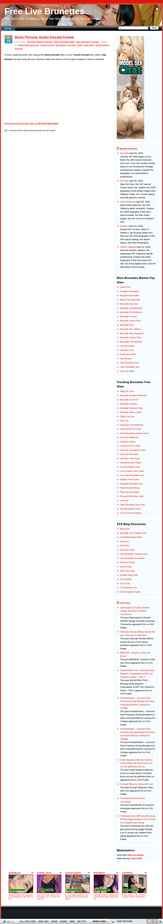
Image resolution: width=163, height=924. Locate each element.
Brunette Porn (127, 325)
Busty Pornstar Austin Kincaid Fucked (44, 37)
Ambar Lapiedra (128, 247)
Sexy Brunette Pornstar (87, 41)
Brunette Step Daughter (132, 333)
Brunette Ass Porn (129, 399)
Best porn (125, 528)
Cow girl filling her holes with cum (136, 784)
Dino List (124, 541)
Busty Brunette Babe (64, 41)
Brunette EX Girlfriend (131, 312)
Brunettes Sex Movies (131, 341)
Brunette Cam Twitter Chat (133, 533)
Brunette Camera (128, 404)
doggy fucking (102, 45)
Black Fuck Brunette (130, 299)
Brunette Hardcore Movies (40, 41)
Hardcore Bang (127, 441)
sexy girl (124, 500)
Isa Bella (124, 153)
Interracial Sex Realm (130, 462)
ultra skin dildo (127, 371)
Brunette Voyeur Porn (130, 337)
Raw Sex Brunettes (129, 492)
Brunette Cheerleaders (131, 308)
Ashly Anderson (128, 201)
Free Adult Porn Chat (130, 429)
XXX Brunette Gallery (130, 513)
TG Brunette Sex (128, 587)
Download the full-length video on (31, 123)
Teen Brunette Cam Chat (132, 504)
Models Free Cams (129, 479)
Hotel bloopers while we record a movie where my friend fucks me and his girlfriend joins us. (136, 763)
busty (79, 45)
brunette (72, 45)
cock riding (89, 45)
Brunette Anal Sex (129, 304)
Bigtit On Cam (127, 391)
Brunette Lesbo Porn (130, 320)
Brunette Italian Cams (131, 412)
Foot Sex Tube (127, 550)
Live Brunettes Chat (130, 467)
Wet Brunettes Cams (130, 509)
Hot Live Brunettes (129, 454)
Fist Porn (124, 545)
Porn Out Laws (127, 570)
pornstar (19, 48)
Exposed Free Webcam (131, 425)
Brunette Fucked (128, 316)
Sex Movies (126, 358)
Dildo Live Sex (127, 416)
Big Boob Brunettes (129, 295)
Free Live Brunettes (44, 11)
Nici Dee (124, 180)
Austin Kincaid (47, 45)
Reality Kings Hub (129, 575)
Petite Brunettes (128, 354)
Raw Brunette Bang (130, 488)
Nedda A (124, 226)
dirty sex (124, 420)
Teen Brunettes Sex (130, 367)
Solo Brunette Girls (129, 362)
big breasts (61, 45)
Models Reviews (128, 148)
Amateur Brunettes (129, 291)
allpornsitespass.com (28, 45)
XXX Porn (125, 603)
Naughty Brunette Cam (131, 483)
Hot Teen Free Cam (130, 458)
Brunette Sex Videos (130, 329)
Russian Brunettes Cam (132, 496)
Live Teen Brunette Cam (132, 475)
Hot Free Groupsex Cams (133, 450)
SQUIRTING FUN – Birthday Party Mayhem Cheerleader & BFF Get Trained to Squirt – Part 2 (137, 673)
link (160, 870)
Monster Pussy (127, 562)
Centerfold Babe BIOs (131, 537)
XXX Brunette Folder (130, 592)
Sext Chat (125, 583)
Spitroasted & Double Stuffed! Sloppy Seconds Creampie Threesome (134, 611)
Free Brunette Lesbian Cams (134, 433)
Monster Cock (127, 350)
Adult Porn (125, 287)
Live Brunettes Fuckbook (132, 558)
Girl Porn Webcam (129, 437)
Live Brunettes (127, 346)
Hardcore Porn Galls (130, 446)
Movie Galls (126, 566)
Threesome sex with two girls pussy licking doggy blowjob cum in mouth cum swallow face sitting (137, 819)
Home (7, 28)
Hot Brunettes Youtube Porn (134, 554)
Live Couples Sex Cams (132, 471)
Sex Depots (126, 579)
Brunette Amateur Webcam (133, 395)
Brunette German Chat (131, 408)
